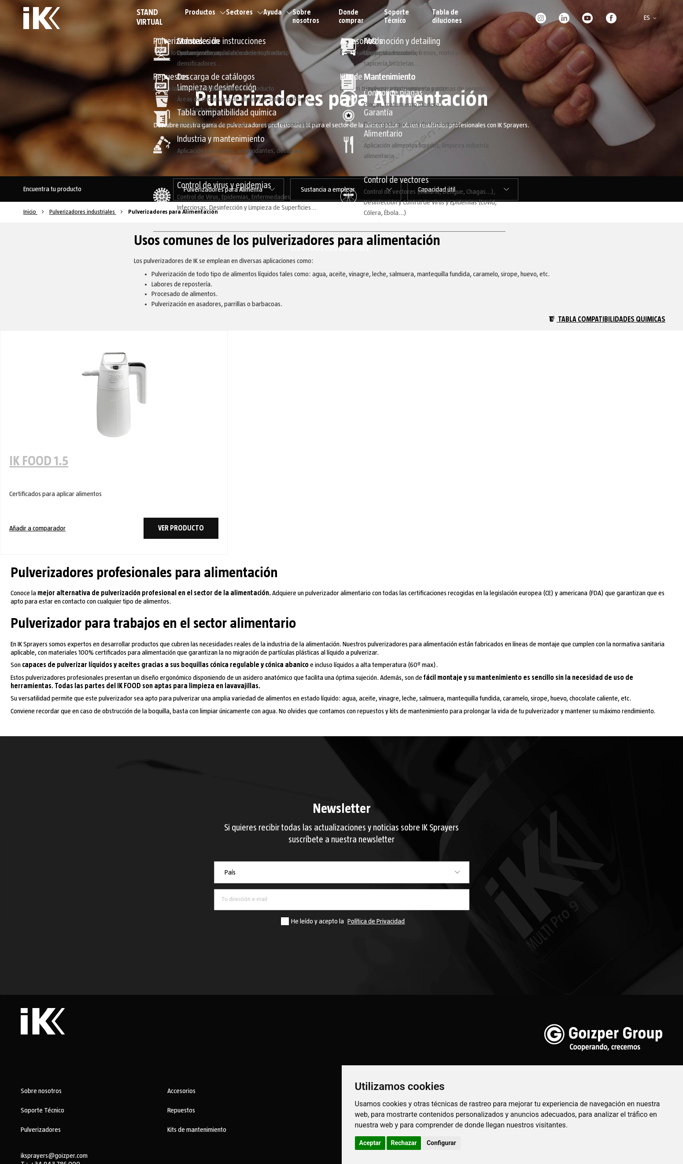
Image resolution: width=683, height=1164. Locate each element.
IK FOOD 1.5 (38, 461)
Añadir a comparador (37, 528)
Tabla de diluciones (447, 16)
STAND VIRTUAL (149, 17)
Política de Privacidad (376, 921)
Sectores (244, 12)
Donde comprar (351, 16)
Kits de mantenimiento (196, 1129)
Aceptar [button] (370, 1142)
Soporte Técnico (396, 16)
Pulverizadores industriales (82, 212)
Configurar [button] (441, 1142)
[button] (652, 18)
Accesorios (181, 1090)
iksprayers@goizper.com (54, 1155)
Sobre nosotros (305, 16)
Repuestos (181, 1110)
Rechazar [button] (404, 1142)
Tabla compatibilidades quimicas (607, 319)
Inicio (30, 212)
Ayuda (277, 12)
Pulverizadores (41, 1129)
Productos (205, 12)
